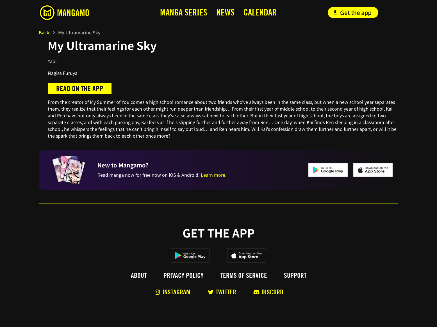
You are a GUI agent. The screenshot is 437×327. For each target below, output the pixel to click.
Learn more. (213, 174)
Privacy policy (183, 275)
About (139, 275)
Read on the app (79, 88)
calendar (260, 12)
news (225, 12)
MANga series (183, 12)
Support (295, 275)
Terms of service (243, 275)
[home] (76, 12)
